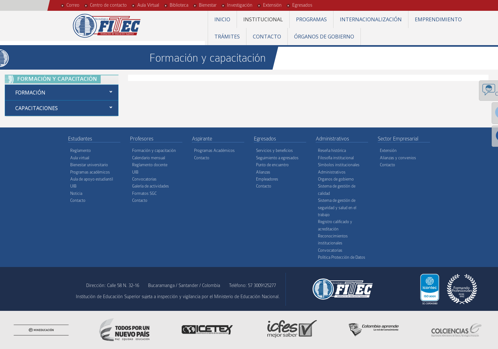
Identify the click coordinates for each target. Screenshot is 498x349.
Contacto (267, 36)
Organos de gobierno (336, 179)
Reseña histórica (332, 150)
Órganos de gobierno (324, 36)
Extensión (272, 5)
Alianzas (263, 172)
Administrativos (332, 172)
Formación (30, 92)
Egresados (302, 5)
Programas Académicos (214, 150)
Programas (311, 19)
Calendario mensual (148, 157)
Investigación (239, 5)
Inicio (222, 19)
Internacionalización (371, 19)
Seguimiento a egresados (277, 157)
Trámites (227, 36)
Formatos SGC (144, 193)
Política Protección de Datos (341, 257)
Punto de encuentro (272, 164)
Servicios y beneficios (274, 150)
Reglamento (80, 150)
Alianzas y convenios (398, 157)
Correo (72, 5)
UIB (73, 186)
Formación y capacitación (154, 150)
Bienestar (208, 5)
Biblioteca (179, 5)
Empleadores (267, 179)
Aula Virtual (148, 5)
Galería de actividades (150, 186)
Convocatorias (144, 179)
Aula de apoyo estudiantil (91, 179)
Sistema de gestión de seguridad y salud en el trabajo (337, 207)
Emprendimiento (438, 19)
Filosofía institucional (336, 157)
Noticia (76, 193)
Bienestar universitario (89, 164)
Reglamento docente (149, 164)
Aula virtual (79, 157)
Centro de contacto (108, 5)
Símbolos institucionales (339, 164)
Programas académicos (90, 172)
